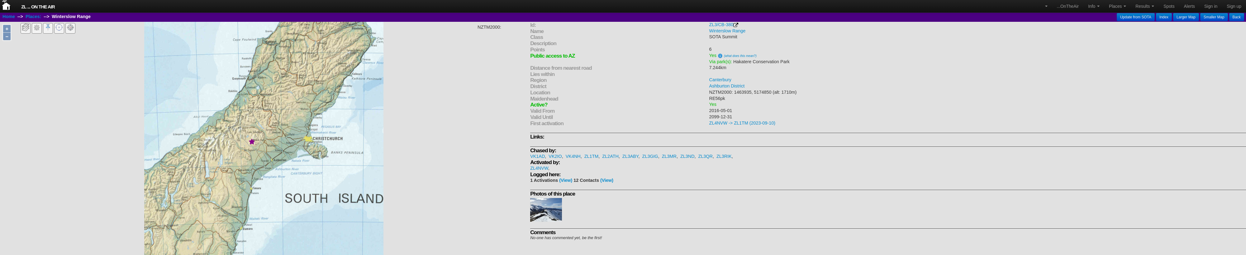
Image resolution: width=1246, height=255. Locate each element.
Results (1144, 6)
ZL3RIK (724, 156)
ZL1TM (591, 156)
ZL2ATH (610, 156)
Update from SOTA (1135, 17)
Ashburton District (727, 85)
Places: (33, 16)
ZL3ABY (630, 156)
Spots (1168, 6)
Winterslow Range (727, 30)
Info (1094, 6)
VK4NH (573, 156)
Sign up (1234, 6)
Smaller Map (1214, 17)
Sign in (1210, 6)
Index (1163, 17)
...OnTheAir (1068, 6)
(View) (565, 180)
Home (8, 16)
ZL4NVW (539, 168)
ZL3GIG (650, 156)
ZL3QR (705, 156)
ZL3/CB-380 (721, 24)
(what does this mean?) (740, 56)
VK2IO (555, 156)
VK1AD (537, 156)
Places (1117, 6)
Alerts (1189, 6)
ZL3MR (669, 156)
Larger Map (1186, 17)
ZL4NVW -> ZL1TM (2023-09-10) (742, 122)
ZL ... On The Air (38, 6)
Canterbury (720, 79)
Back (1237, 17)
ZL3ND (687, 156)
